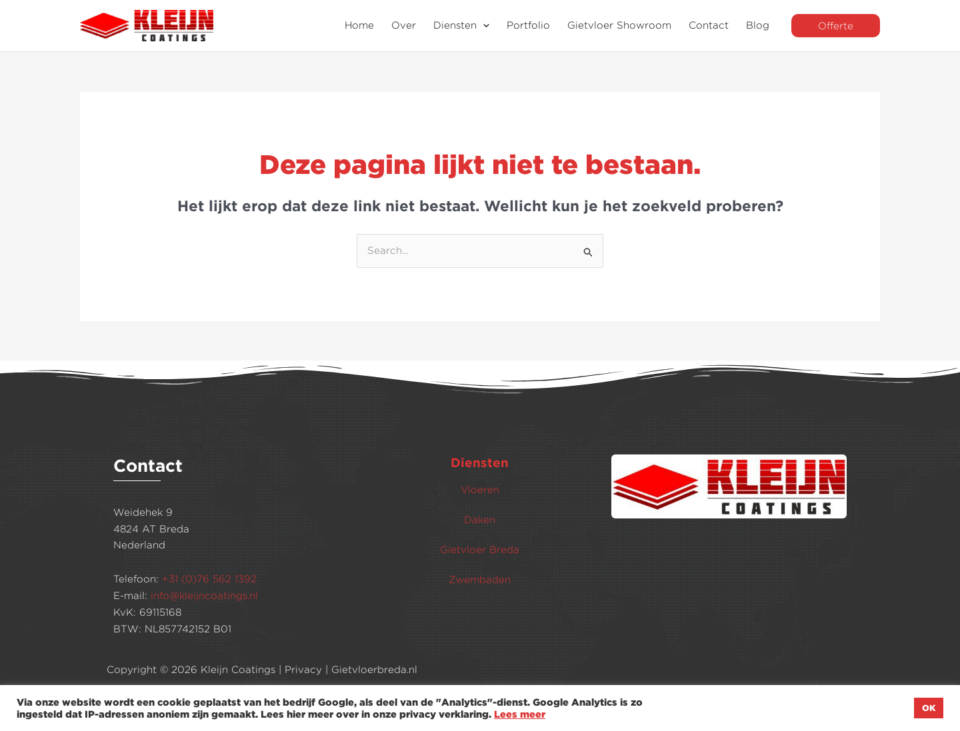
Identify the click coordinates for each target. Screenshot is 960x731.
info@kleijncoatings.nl (204, 595)
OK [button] (928, 707)
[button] (835, 25)
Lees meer (519, 714)
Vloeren (480, 489)
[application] (483, 25)
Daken (479, 519)
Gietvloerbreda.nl (374, 669)
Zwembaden (480, 579)
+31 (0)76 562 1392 (209, 579)
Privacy (303, 669)
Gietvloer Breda (479, 549)
